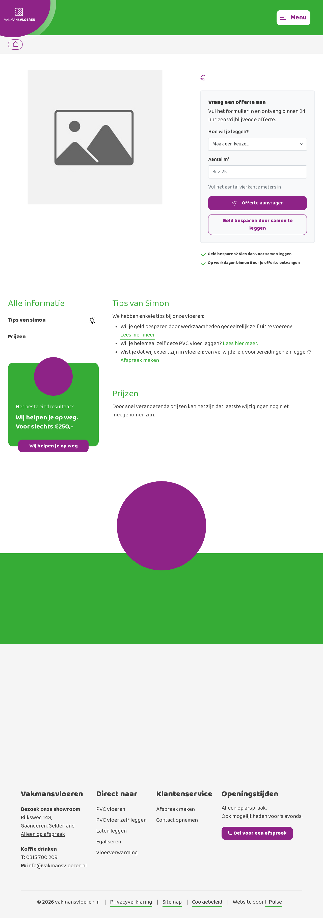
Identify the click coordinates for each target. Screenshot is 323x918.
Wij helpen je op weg (53, 446)
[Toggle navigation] (293, 17)
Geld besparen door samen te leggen (258, 224)
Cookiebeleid (207, 902)
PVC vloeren (110, 809)
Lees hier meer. (240, 344)
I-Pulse (273, 902)
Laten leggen (111, 831)
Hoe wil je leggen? (228, 132)
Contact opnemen (177, 820)
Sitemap (172, 902)
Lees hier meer (137, 335)
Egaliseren (108, 842)
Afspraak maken (139, 360)
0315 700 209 (42, 858)
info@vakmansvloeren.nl (57, 866)
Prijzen (17, 337)
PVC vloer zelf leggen (121, 820)
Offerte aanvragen (258, 203)
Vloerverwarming (117, 853)
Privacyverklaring (131, 902)
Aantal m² (218, 159)
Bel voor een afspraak (257, 833)
